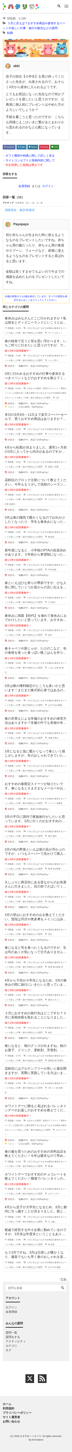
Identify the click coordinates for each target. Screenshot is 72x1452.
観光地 (51, 537)
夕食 (57, 668)
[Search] (59, 6)
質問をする (13, 1337)
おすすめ (52, 1267)
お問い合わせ (11, 1421)
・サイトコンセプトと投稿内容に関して (29, 160)
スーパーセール (55, 434)
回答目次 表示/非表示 (20, 210)
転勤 (10, 32)
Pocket (44, 147)
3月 (57, 398)
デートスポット (55, 333)
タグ (8, 1350)
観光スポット (54, 1000)
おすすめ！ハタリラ (30, 1436)
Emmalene (37, 1439)
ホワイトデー (54, 1194)
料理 (50, 869)
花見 (53, 1244)
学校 (54, 569)
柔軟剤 (51, 1060)
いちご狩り (53, 360)
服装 (59, 1267)
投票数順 (19, 203)
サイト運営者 (11, 1417)
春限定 (60, 803)
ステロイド (53, 499)
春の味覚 (57, 967)
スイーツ (52, 803)
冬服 (50, 738)
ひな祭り (52, 602)
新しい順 (30, 203)
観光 (55, 836)
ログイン (48, 186)
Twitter (21, 147)
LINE (54, 147)
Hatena (33, 147)
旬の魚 (51, 901)
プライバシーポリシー (17, 1412)
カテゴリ (11, 1345)
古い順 (39, 203)
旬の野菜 (57, 869)
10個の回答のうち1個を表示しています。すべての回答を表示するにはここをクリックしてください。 (36, 298)
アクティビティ (16, 1341)
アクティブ (8, 203)
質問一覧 (11, 1332)
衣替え (56, 738)
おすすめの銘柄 (55, 705)
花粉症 (12, 504)
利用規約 (8, 1408)
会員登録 (24, 186)
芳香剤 (60, 1060)
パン (54, 1088)
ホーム (7, 1404)
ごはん (51, 668)
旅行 (50, 635)
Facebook (9, 147)
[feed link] (42, 1378)
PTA (50, 569)
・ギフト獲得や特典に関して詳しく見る (29, 155)
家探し (51, 467)
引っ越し (52, 1222)
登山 (50, 934)
